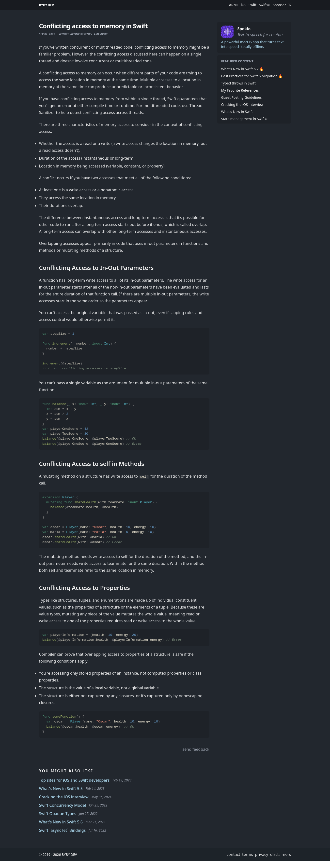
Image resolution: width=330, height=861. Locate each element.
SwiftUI (264, 4)
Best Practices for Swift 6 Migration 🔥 (252, 76)
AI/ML (233, 4)
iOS (243, 4)
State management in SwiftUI (245, 118)
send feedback (195, 749)
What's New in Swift (237, 111)
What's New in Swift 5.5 (61, 788)
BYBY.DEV (46, 5)
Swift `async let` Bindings (62, 830)
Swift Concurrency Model (62, 805)
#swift (64, 34)
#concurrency (81, 34)
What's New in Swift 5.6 (61, 822)
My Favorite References (240, 90)
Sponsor (279, 4)
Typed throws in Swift (238, 83)
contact (233, 854)
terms (247, 854)
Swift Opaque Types (57, 813)
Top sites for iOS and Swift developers (74, 780)
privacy (261, 854)
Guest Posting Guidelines (241, 97)
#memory (101, 34)
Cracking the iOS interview (64, 797)
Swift (252, 4)
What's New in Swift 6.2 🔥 (242, 69)
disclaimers (280, 854)
